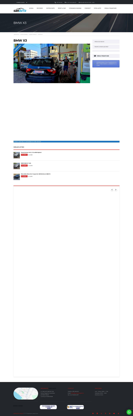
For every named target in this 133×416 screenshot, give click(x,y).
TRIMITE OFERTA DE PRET (101, 46)
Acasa (31, 8)
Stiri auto (97, 8)
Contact (88, 8)
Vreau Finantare (110, 8)
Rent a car (62, 8)
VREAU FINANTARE (101, 56)
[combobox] (21, 2)
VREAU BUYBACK (99, 41)
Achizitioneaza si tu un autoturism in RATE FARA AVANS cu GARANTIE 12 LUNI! (106, 63)
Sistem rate (50, 8)
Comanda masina (75, 8)
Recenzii (40, 8)
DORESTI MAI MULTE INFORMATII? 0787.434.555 (27, 141)
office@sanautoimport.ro (77, 392)
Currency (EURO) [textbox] (20, 2)
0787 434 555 (75, 391)
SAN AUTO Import (18, 413)
